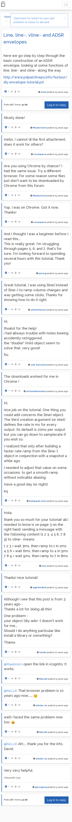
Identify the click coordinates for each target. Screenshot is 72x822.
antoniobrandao (36, 391)
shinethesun (38, 309)
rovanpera (39, 154)
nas (44, 566)
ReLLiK (43, 679)
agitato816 (39, 587)
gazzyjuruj (41, 787)
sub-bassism (38, 364)
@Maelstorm (13, 664)
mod (43, 92)
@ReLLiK (10, 691)
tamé (42, 652)
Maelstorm (39, 127)
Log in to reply (56, 104)
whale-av (41, 705)
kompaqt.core (37, 501)
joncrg (42, 273)
